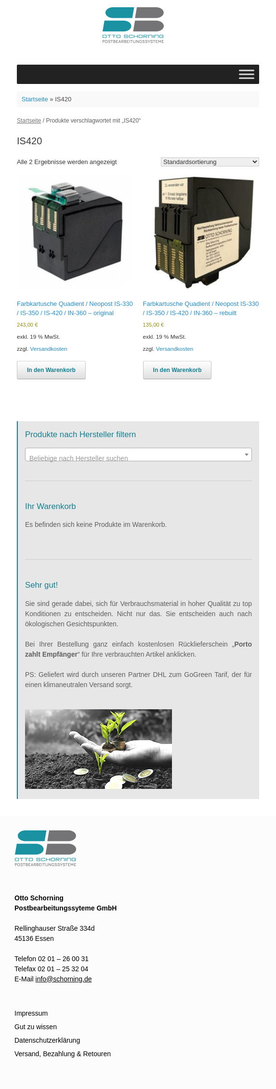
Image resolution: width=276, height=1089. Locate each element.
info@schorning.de (64, 979)
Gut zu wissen (35, 1027)
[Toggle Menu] (246, 74)
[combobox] (138, 454)
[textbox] (138, 458)
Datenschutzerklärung (47, 1040)
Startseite (35, 99)
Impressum (31, 1013)
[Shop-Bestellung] (210, 161)
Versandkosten (48, 348)
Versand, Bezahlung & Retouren (62, 1054)
